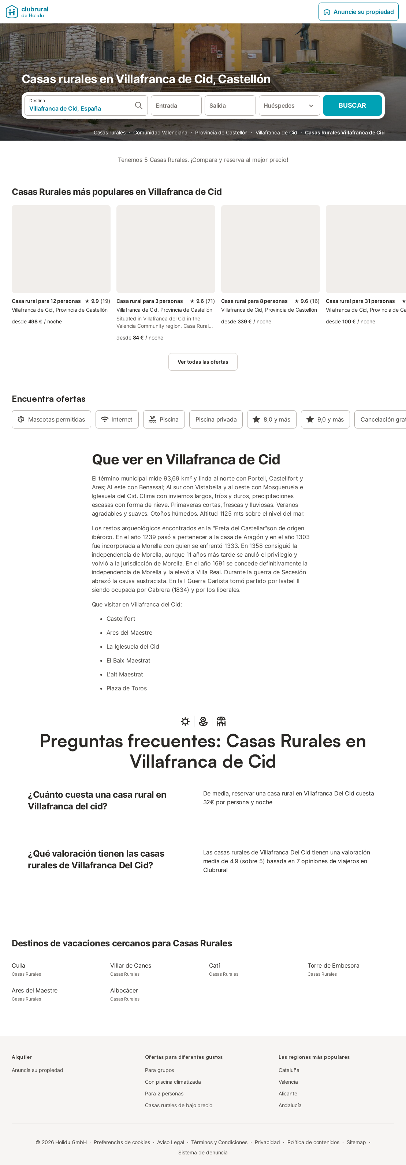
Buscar (352, 105)
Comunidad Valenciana (160, 132)
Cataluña (289, 1070)
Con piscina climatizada (173, 1082)
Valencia (288, 1082)
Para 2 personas (164, 1093)
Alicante (288, 1093)
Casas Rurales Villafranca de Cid (344, 132)
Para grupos (159, 1070)
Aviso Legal (170, 1142)
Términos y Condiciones (219, 1142)
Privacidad (267, 1142)
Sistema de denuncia (203, 1152)
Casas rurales (110, 132)
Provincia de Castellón (221, 132)
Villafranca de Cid (276, 132)
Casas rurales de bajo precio (178, 1105)
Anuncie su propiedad (358, 11)
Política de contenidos (313, 1142)
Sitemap (356, 1142)
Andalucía (290, 1105)
